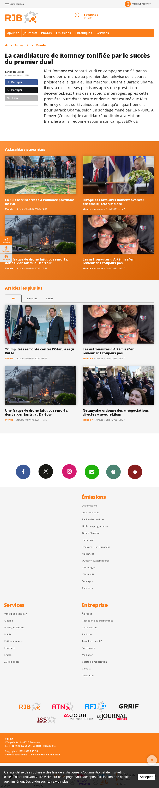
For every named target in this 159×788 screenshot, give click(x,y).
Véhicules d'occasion (15, 613)
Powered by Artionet (16, 754)
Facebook (23, 472)
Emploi (8, 654)
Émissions (63, 33)
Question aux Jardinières (95, 560)
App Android (135, 472)
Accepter (146, 777)
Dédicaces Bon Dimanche (96, 547)
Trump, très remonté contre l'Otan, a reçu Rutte (39, 351)
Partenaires (88, 648)
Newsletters (92, 472)
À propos (87, 613)
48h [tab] (13, 298)
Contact (86, 668)
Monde (41, 45)
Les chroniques (90, 512)
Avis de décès (11, 661)
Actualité (22, 45)
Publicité (87, 634)
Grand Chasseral (91, 533)
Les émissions (89, 505)
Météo (8, 634)
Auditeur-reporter (138, 4)
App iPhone (113, 472)
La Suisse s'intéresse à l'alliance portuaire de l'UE (39, 202)
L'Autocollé (88, 574)
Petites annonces (13, 641)
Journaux (30, 33)
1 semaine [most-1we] (31, 298)
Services (102, 33)
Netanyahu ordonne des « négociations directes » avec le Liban (116, 412)
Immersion (88, 540)
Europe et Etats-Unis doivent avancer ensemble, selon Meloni (113, 202)
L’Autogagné (88, 567)
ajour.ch (13, 33)
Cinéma (8, 620)
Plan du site (49, 746)
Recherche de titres (93, 519)
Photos (46, 33)
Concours (87, 588)
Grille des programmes (95, 526)
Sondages (87, 581)
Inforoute (9, 648)
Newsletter (88, 675)
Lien (12, 98)
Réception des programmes (97, 620)
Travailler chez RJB (92, 641)
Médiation (87, 654)
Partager (14, 82)
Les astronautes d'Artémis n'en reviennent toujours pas (109, 261)
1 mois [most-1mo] (49, 298)
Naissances (88, 553)
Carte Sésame (89, 627)
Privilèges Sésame (14, 627)
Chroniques (83, 33)
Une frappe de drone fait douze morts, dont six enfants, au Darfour (36, 261)
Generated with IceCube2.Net (44, 754)
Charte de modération (94, 661)
